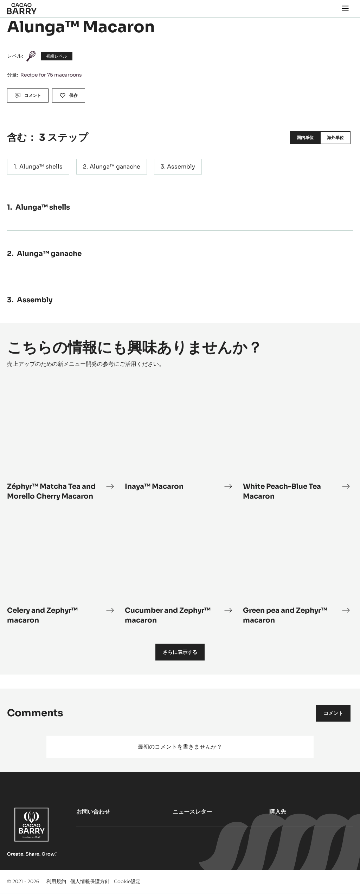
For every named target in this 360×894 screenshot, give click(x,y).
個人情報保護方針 (90, 881)
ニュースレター (192, 811)
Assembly (181, 166)
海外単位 (335, 137)
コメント (333, 713)
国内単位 (305, 137)
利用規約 (56, 881)
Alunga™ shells (41, 166)
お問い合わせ (93, 811)
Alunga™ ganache (115, 166)
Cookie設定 (127, 881)
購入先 (277, 811)
